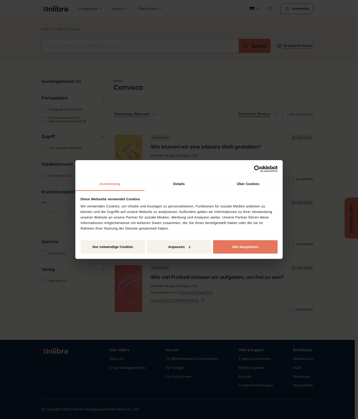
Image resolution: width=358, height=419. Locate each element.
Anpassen (179, 247)
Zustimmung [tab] (110, 184)
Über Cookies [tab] (248, 184)
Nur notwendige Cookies (113, 247)
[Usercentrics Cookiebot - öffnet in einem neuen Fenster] (257, 168)
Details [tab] (179, 184)
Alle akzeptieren (245, 247)
